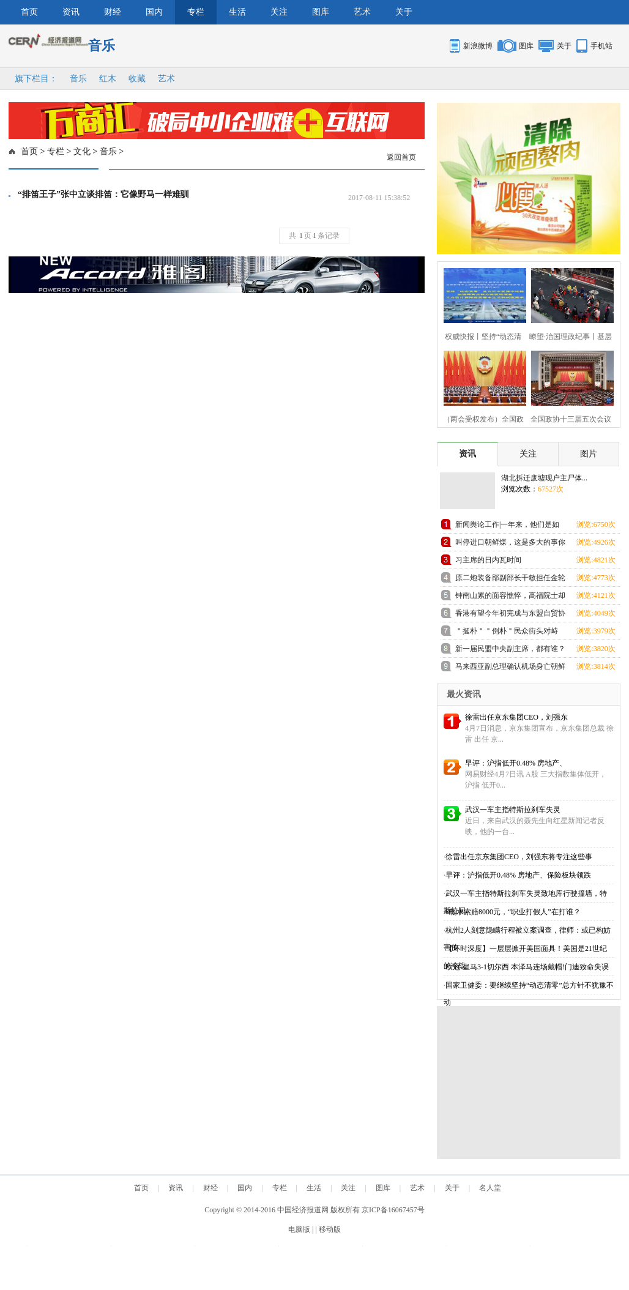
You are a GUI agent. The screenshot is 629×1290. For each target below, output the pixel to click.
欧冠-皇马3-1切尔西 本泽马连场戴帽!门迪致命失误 (527, 967)
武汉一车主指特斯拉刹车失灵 (512, 809)
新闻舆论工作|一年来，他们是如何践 (507, 526)
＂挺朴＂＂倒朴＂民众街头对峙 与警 (506, 633)
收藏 (137, 78)
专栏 (195, 12)
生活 (237, 12)
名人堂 (490, 1188)
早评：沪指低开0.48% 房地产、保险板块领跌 (518, 875)
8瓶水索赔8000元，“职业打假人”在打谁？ (513, 912)
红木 (107, 78)
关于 (403, 12)
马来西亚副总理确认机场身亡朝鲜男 (510, 668)
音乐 (78, 78)
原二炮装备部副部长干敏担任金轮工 (510, 579)
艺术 (362, 12)
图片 (588, 453)
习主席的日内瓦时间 (488, 560)
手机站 (601, 46)
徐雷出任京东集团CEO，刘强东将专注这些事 (518, 856)
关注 (279, 12)
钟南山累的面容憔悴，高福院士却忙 (510, 597)
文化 (82, 151)
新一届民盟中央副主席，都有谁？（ (510, 650)
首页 (29, 12)
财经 (112, 12)
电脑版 (299, 1229)
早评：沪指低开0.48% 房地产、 (516, 763)
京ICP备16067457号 (393, 1210)
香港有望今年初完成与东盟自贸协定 (510, 615)
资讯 (71, 12)
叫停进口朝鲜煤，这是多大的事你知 (510, 544)
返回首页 (401, 157)
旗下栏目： (36, 78)
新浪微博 (478, 46)
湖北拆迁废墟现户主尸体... (544, 478)
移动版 (330, 1229)
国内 (154, 12)
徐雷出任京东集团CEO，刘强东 (516, 717)
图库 (320, 12)
